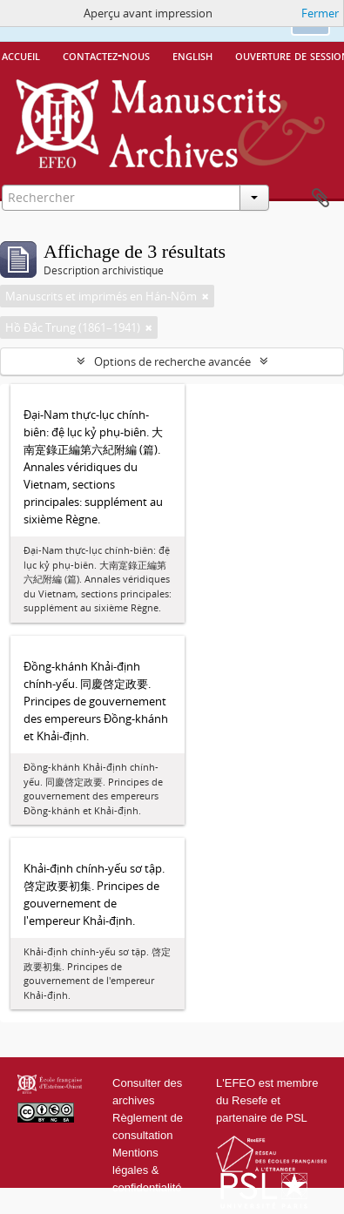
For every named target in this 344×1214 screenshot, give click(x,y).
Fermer (320, 13)
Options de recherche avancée (172, 361)
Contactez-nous (106, 54)
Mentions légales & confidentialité (147, 1170)
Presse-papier (320, 198)
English (192, 54)
